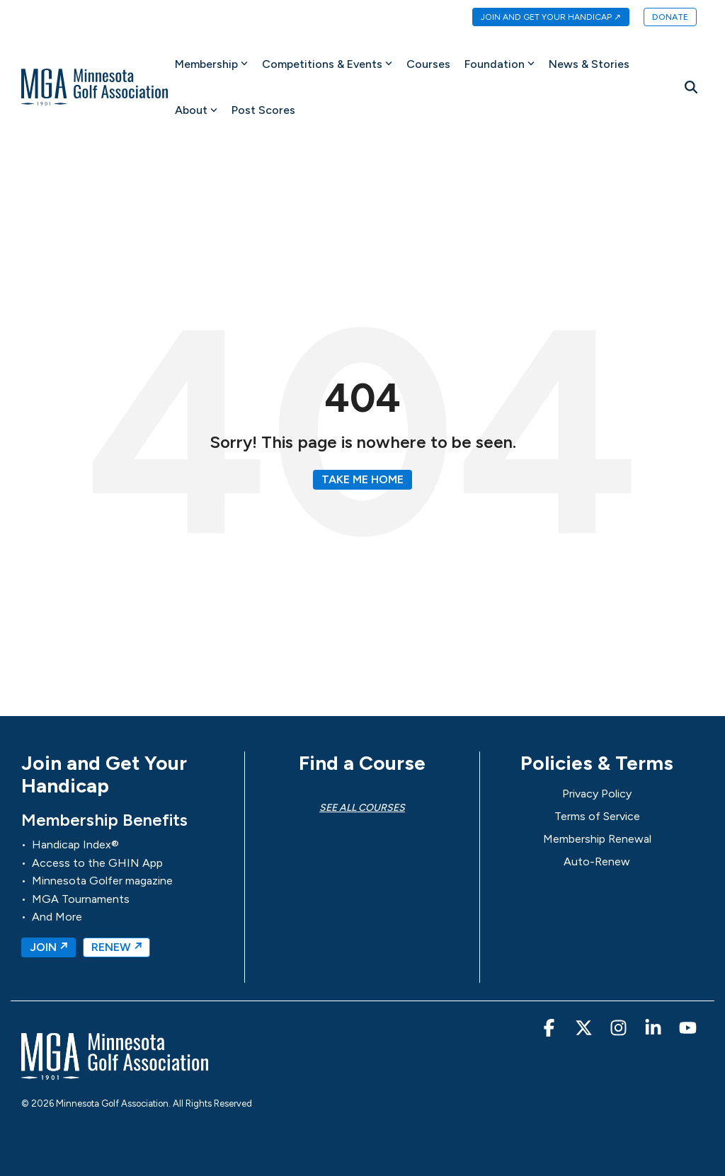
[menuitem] (543, 17)
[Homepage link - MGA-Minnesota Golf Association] (114, 1073)
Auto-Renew (597, 861)
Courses (428, 64)
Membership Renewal (597, 839)
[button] (550, 1030)
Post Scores (263, 110)
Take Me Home (362, 479)
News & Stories (589, 64)
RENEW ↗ (116, 947)
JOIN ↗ (48, 947)
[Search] (691, 87)
